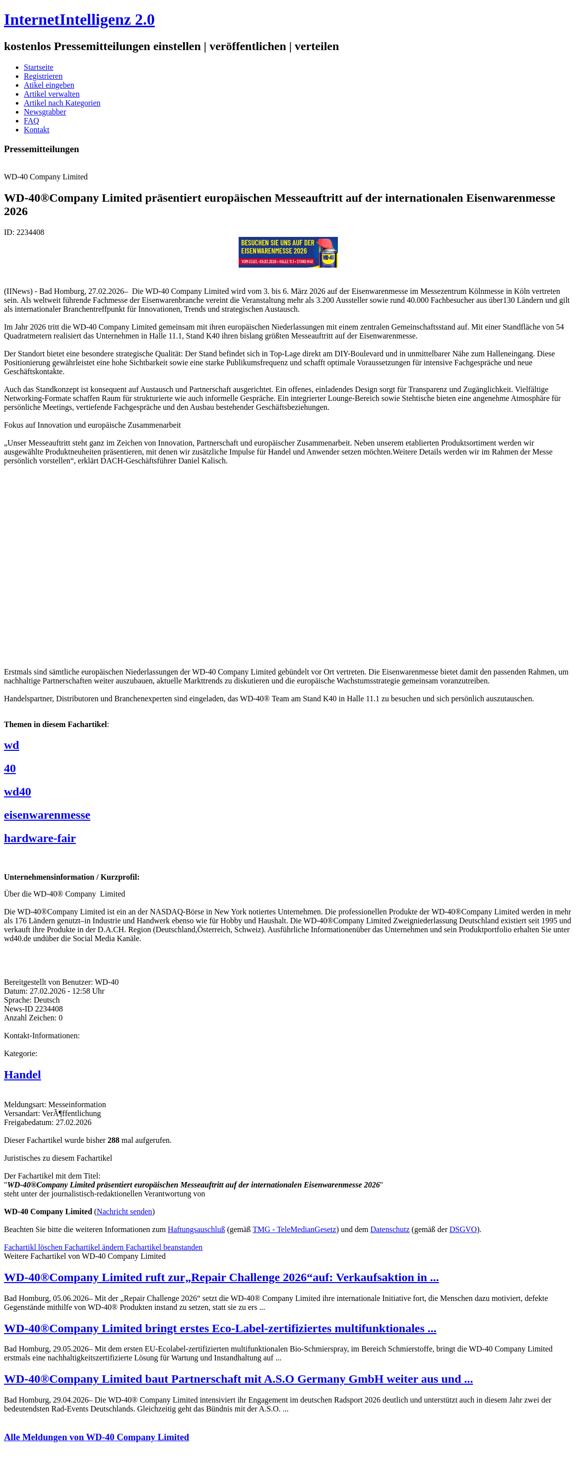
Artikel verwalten (51, 94)
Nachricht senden (124, 1211)
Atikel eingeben (49, 85)
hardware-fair (40, 838)
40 (10, 768)
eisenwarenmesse (47, 814)
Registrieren (43, 76)
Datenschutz (390, 1229)
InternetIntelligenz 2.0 (79, 19)
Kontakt (37, 129)
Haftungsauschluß (196, 1229)
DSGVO (463, 1229)
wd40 (17, 791)
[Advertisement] (153, 565)
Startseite (39, 67)
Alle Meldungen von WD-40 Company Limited (96, 1437)
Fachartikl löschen (34, 1247)
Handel (22, 1074)
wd (11, 744)
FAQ (31, 120)
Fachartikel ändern (95, 1247)
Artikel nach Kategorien (62, 103)
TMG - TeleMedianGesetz (294, 1229)
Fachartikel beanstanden (164, 1247)
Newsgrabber (45, 112)
